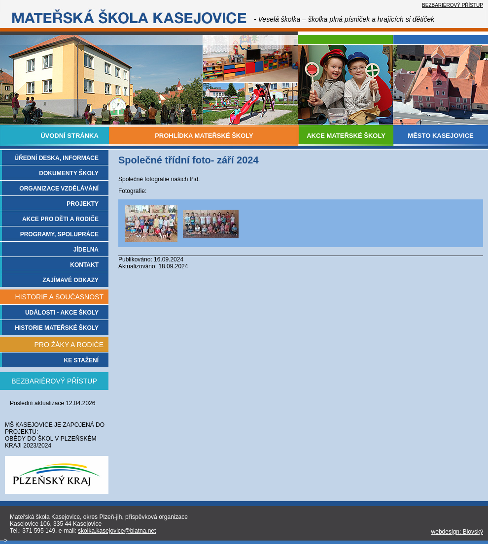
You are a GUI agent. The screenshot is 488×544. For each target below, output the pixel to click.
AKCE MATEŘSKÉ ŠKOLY (346, 135)
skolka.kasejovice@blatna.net (117, 530)
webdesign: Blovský (457, 531)
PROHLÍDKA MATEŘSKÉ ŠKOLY (204, 135)
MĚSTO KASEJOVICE (440, 135)
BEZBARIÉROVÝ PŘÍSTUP (452, 5)
